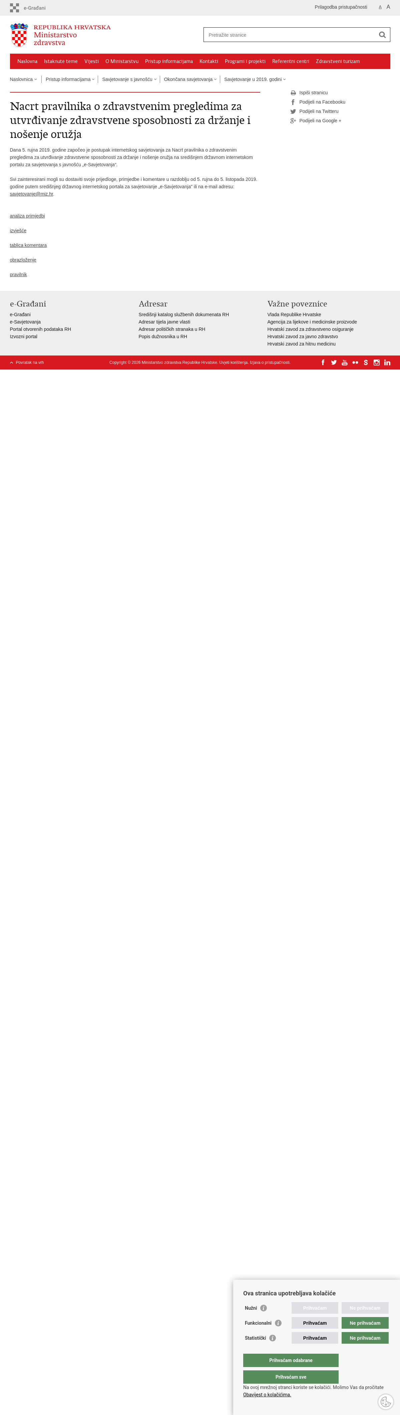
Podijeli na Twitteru (314, 112)
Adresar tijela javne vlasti (164, 322)
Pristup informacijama (169, 61)
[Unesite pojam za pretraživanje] (290, 34)
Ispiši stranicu (309, 93)
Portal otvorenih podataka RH (40, 329)
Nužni (251, 1321)
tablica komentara (28, 245)
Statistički (255, 1351)
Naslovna (27, 61)
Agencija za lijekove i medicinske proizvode (312, 322)
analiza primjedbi (27, 216)
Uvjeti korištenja (234, 362)
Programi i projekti (245, 61)
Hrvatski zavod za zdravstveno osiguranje (311, 329)
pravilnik (18, 274)
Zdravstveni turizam (338, 61)
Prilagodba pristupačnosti (341, 7)
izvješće (18, 230)
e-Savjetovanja (25, 322)
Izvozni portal (23, 336)
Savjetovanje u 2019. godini (253, 79)
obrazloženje (23, 260)
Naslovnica (21, 79)
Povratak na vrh (30, 362)
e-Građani (20, 314)
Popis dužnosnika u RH (163, 336)
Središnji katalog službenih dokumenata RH (184, 314)
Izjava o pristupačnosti (270, 362)
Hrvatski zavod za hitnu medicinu (302, 344)
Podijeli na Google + (316, 121)
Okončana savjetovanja (188, 79)
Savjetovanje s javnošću (127, 79)
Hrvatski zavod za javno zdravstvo (303, 336)
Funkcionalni (258, 1336)
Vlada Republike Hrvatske (294, 314)
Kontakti (208, 61)
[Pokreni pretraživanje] (382, 34)
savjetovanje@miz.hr (31, 194)
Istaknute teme (61, 61)
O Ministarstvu (121, 61)
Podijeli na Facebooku (318, 102)
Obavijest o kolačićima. (267, 1394)
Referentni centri (290, 61)
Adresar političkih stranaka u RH (172, 329)
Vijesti (91, 61)
